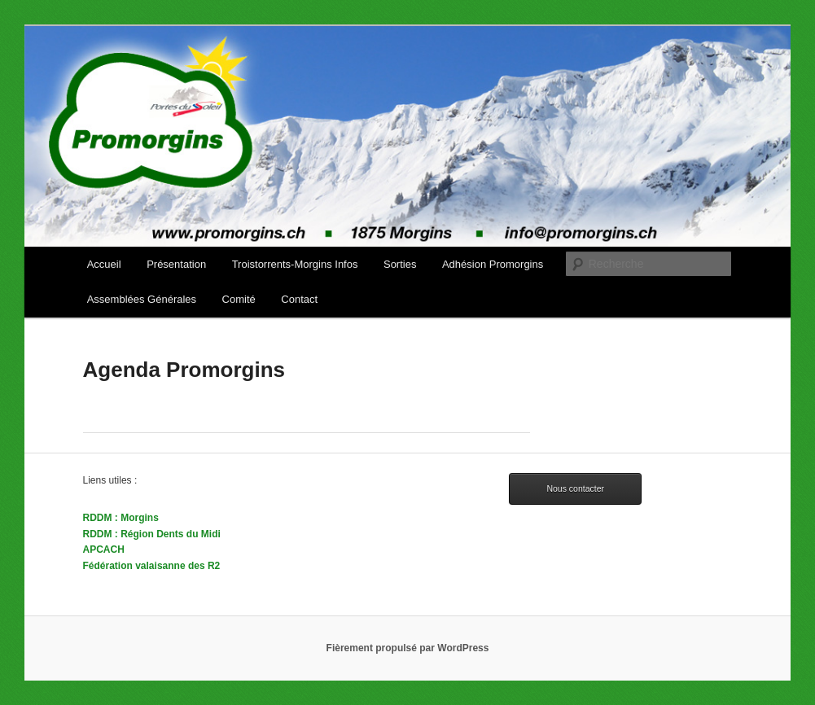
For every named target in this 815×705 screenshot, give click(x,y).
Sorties (399, 264)
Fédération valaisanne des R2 (152, 565)
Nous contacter (575, 488)
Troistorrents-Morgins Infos (295, 264)
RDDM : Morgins (121, 517)
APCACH (104, 549)
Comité (239, 299)
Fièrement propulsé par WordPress (407, 648)
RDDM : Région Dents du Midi (152, 534)
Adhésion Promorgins (492, 264)
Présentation (176, 264)
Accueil (104, 264)
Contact (299, 299)
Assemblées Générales (141, 299)
